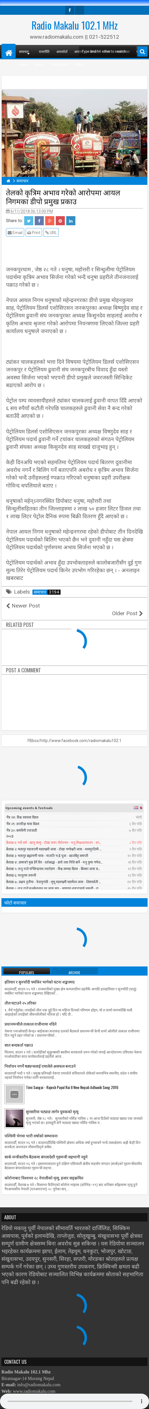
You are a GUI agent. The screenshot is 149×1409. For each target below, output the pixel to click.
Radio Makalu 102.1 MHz (75, 25)
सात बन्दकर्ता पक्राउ (19, 1037)
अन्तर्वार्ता (61, 51)
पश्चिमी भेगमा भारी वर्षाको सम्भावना (31, 1128)
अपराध (78, 51)
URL (51, 232)
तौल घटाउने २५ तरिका (20, 995)
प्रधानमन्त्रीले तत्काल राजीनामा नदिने (31, 1016)
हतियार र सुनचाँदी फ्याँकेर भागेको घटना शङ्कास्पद (39, 974)
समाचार (47, 592)
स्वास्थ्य (23, 64)
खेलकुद (39, 64)
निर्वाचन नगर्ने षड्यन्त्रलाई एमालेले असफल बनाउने (40, 1058)
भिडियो (79, 64)
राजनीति (44, 51)
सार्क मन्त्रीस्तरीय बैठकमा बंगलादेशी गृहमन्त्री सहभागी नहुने (46, 1149)
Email (15, 232)
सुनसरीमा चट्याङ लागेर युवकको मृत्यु (52, 1103)
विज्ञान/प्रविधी (59, 64)
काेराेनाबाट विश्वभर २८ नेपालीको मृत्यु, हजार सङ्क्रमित (44, 1170)
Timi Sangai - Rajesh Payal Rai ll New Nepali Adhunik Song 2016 (72, 1079)
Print (33, 232)
